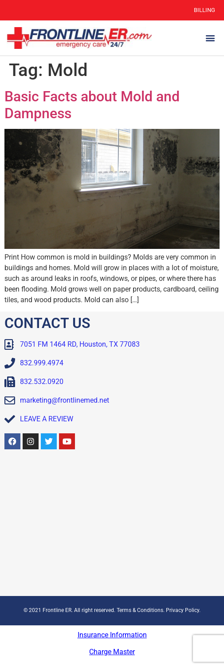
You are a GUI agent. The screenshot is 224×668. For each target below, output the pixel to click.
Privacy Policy (182, 610)
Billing (204, 10)
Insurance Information (112, 635)
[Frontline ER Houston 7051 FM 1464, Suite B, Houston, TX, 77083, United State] (112, 525)
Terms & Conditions (140, 610)
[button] (210, 38)
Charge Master (112, 652)
